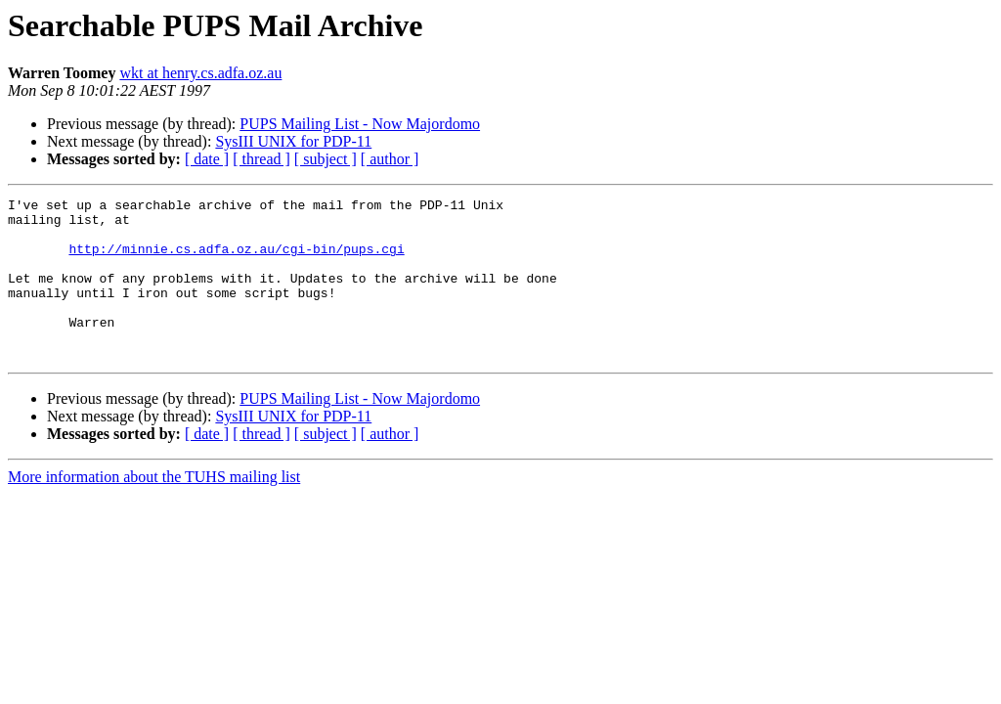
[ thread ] (261, 159)
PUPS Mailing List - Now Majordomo (359, 123)
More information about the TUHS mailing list (154, 509)
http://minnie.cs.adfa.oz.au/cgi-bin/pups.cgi (236, 260)
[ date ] (207, 159)
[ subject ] (325, 159)
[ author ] (390, 159)
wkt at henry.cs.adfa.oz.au (200, 73)
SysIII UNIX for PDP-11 (293, 141)
